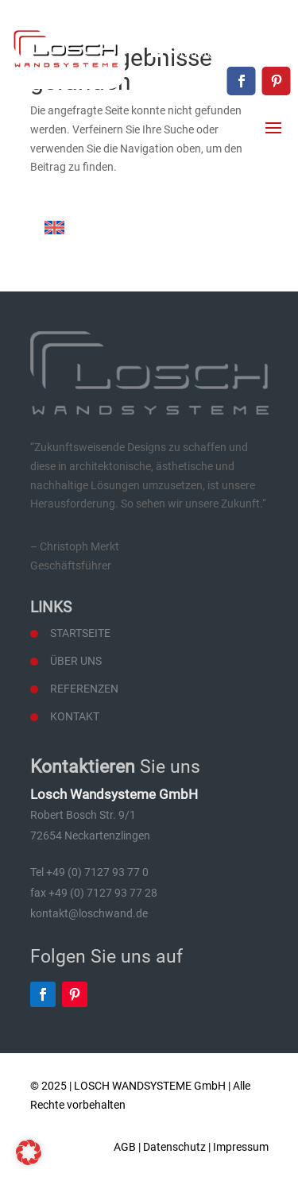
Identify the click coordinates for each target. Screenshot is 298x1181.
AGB (125, 1146)
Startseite (80, 633)
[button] (28, 1152)
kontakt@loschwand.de (229, 52)
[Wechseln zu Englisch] (54, 228)
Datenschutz (174, 1146)
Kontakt (74, 716)
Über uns (76, 660)
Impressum (241, 1146)
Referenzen (84, 688)
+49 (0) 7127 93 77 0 (237, 25)
